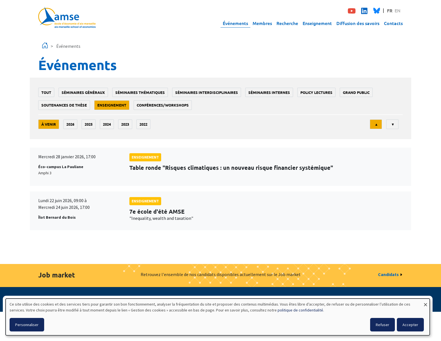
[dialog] (218, 317)
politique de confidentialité (300, 310)
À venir (48, 124)
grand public (356, 92)
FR (389, 10)
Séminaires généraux (83, 92)
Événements (235, 23)
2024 (107, 124)
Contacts (393, 23)
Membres (262, 23)
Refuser (382, 324)
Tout (46, 92)
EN (397, 10)
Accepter (410, 324)
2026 (70, 124)
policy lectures (316, 92)
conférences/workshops (163, 105)
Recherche (287, 23)
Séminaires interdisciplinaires (206, 92)
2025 (89, 124)
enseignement (111, 105)
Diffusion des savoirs (357, 23)
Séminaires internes (269, 92)
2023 (125, 124)
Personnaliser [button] (27, 324)
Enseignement (317, 23)
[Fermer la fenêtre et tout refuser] (425, 302)
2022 (143, 124)
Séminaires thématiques (140, 92)
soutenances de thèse (64, 105)
